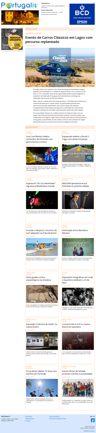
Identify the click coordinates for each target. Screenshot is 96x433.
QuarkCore (92, 431)
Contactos (27, 420)
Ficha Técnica (28, 416)
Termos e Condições (54, 416)
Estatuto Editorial (29, 418)
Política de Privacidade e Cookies (57, 418)
